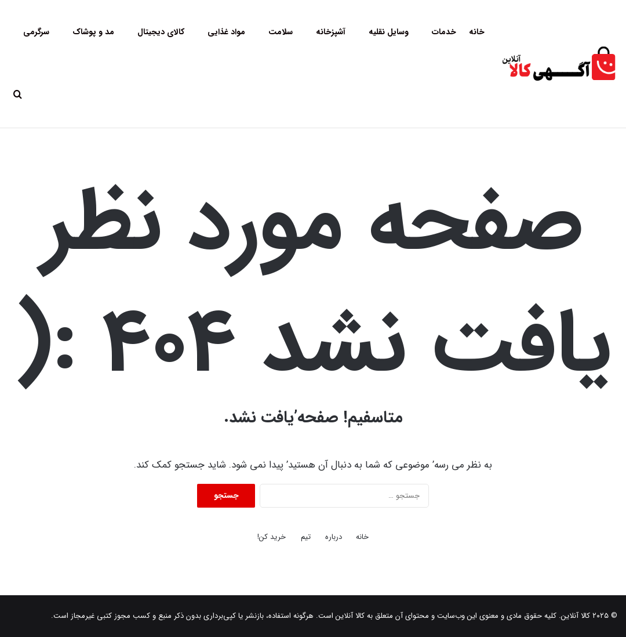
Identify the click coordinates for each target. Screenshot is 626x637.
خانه (477, 32)
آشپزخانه (330, 32)
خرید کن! (271, 537)
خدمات (444, 32)
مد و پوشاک (93, 32)
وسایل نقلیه (389, 32)
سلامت (280, 32)
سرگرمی (36, 32)
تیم (306, 537)
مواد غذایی (226, 32)
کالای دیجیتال (160, 32)
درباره (333, 537)
